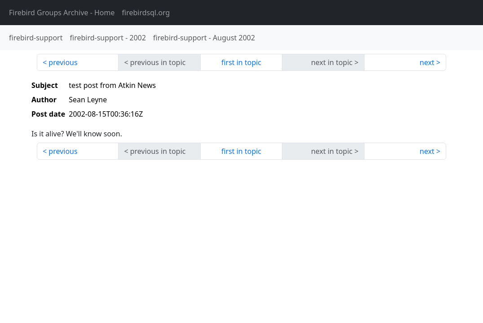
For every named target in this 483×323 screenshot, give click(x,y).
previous (62, 62)
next (427, 62)
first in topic (241, 62)
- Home (62, 12)
